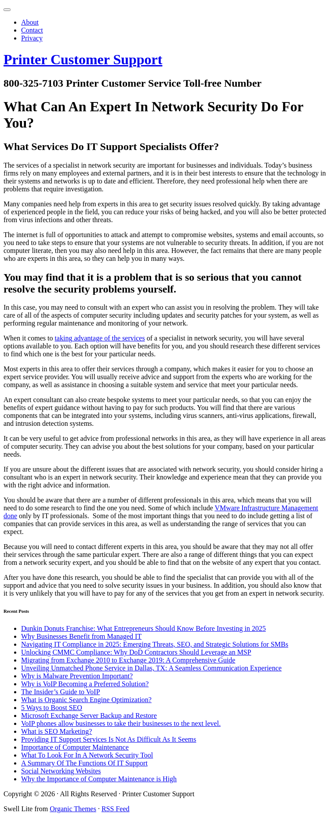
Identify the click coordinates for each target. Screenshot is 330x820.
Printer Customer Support (83, 59)
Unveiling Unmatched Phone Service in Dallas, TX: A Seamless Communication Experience (151, 668)
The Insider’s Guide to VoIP (60, 692)
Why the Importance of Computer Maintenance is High (99, 779)
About (30, 22)
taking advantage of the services (99, 338)
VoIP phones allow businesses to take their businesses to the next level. (121, 723)
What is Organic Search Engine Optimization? (86, 699)
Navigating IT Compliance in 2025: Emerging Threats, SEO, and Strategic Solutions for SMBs (154, 644)
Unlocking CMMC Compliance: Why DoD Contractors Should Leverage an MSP (136, 652)
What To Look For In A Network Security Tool (87, 755)
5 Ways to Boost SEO (51, 707)
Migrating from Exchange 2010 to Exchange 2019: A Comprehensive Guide (128, 660)
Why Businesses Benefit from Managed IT (81, 636)
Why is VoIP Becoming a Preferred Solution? (85, 684)
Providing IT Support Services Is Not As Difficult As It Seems (108, 739)
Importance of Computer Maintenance (75, 747)
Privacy (32, 38)
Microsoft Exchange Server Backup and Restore (89, 715)
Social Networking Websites (61, 771)
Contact (32, 30)
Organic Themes (73, 809)
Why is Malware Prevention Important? (77, 676)
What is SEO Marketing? (56, 731)
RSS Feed (116, 809)
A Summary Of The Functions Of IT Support (84, 763)
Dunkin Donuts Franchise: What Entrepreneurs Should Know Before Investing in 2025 (143, 628)
